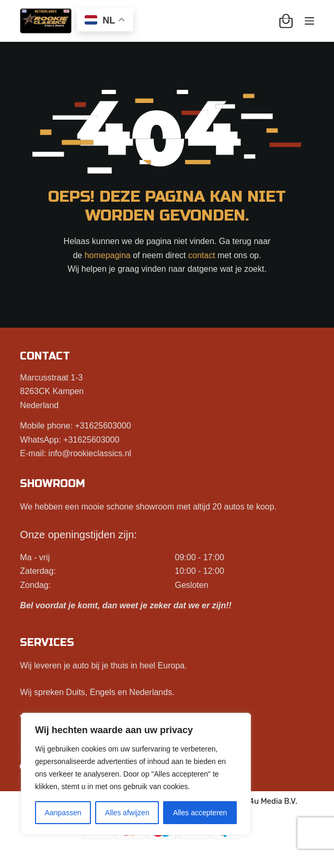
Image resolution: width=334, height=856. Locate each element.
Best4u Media (257, 801)
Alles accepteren (200, 812)
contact (201, 255)
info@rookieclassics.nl (90, 453)
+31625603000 (103, 425)
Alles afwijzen (127, 812)
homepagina (108, 255)
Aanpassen (63, 812)
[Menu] (309, 21)
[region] (136, 774)
